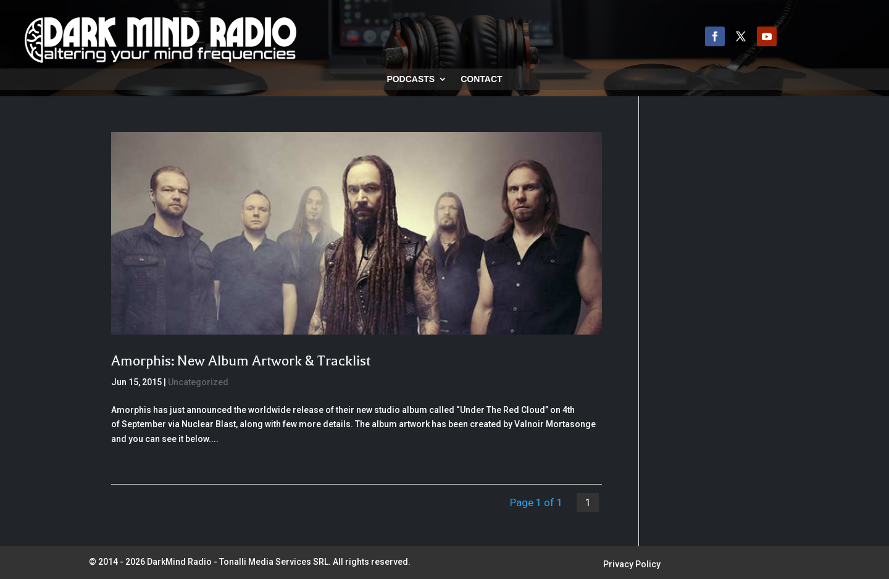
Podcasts (410, 79)
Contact (481, 79)
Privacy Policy (632, 564)
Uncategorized (198, 382)
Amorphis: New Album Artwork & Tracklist (240, 360)
